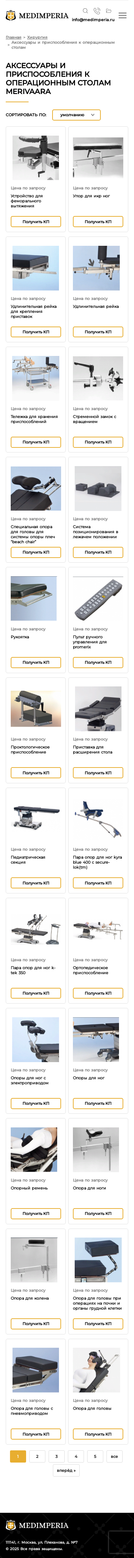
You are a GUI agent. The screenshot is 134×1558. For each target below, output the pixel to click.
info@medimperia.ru (93, 19)
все (114, 1456)
